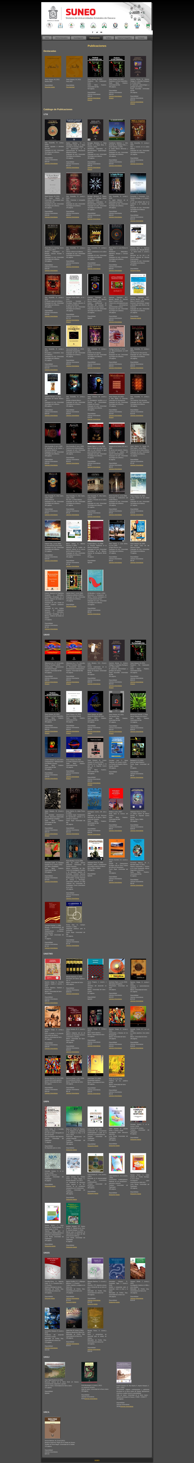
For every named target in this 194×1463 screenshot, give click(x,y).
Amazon (90, 100)
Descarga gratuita (50, 87)
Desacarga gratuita (135, 318)
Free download (70, 87)
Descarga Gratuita (71, 606)
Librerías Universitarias (94, 98)
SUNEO (96, 1460)
